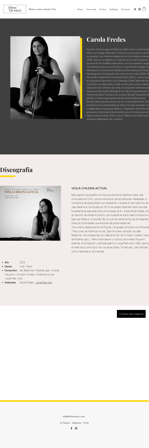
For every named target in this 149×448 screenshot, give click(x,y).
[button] (144, 9)
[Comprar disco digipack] (131, 314)
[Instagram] (139, 9)
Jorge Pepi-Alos (44, 282)
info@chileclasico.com (74, 416)
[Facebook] (135, 9)
